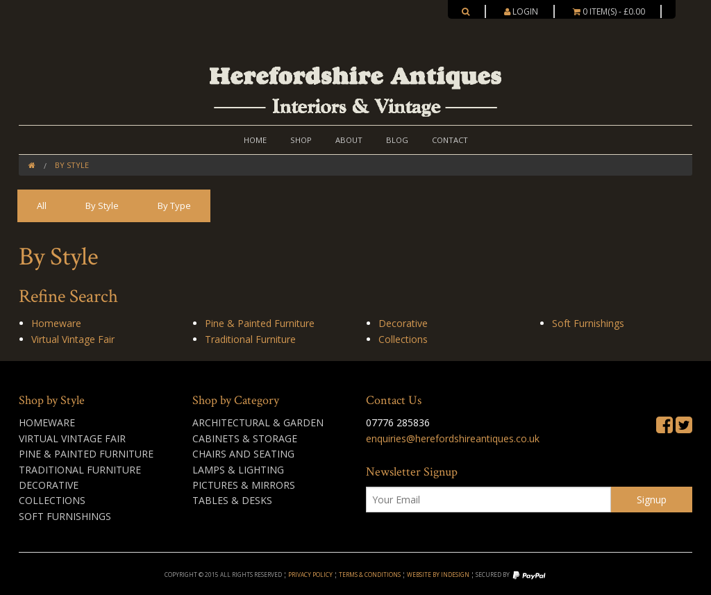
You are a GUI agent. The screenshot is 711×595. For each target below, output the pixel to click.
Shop (301, 140)
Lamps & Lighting (238, 469)
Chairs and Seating (243, 453)
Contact (450, 140)
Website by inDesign (438, 574)
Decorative (403, 323)
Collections (403, 339)
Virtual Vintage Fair (73, 339)
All (42, 205)
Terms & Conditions (370, 574)
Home (255, 140)
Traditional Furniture (250, 339)
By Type (174, 205)
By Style (72, 165)
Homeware (56, 323)
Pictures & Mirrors (243, 485)
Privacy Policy (310, 574)
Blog (397, 140)
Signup (652, 499)
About (348, 140)
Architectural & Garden (258, 422)
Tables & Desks (232, 500)
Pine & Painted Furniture (260, 323)
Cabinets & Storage (244, 438)
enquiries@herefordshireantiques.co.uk (452, 438)
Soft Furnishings (588, 323)
